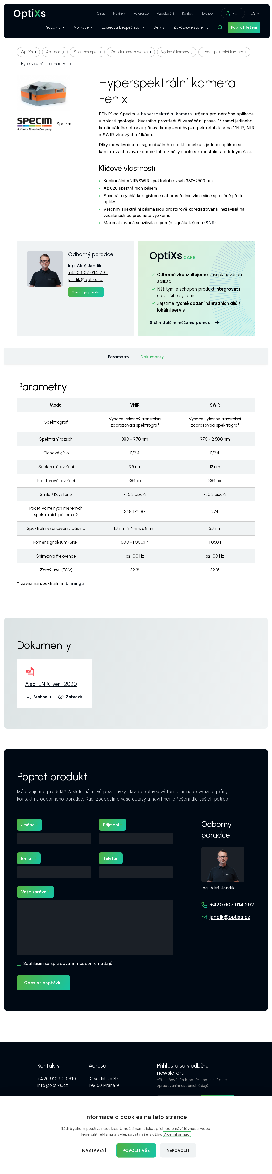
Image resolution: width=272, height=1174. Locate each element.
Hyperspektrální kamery (223, 52)
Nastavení (94, 1150)
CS (250, 13)
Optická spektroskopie (129, 52)
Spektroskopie (85, 52)
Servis (156, 28)
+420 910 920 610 (56, 1078)
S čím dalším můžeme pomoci (185, 322)
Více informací (177, 1134)
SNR (210, 222)
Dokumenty (152, 356)
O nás (98, 13)
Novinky (117, 13)
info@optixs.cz (52, 1085)
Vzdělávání (162, 13)
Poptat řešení (241, 28)
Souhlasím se (68, 963)
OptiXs (27, 52)
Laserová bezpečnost (120, 28)
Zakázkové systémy (188, 28)
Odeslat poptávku (43, 982)
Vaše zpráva (33, 891)
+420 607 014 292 (88, 272)
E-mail (27, 858)
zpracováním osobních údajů (81, 963)
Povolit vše (136, 1150)
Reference (138, 13)
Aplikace (80, 28)
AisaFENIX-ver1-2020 (51, 683)
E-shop (205, 13)
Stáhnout (38, 697)
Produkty (52, 28)
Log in (230, 13)
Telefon (111, 858)
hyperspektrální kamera (166, 113)
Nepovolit (178, 1150)
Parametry (119, 356)
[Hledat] (217, 28)
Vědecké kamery (175, 52)
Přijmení (111, 824)
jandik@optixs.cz (85, 279)
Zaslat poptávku (86, 292)
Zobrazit (70, 697)
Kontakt (185, 13)
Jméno (28, 824)
